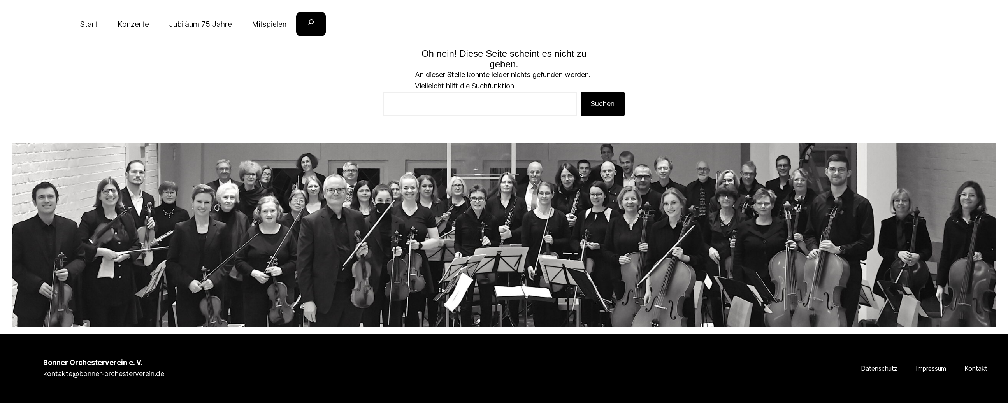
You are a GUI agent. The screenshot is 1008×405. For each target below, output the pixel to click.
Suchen (603, 104)
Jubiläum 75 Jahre (200, 24)
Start (89, 24)
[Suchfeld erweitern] (311, 24)
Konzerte (133, 24)
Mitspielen (269, 24)
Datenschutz (879, 368)
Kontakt (975, 368)
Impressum (931, 368)
